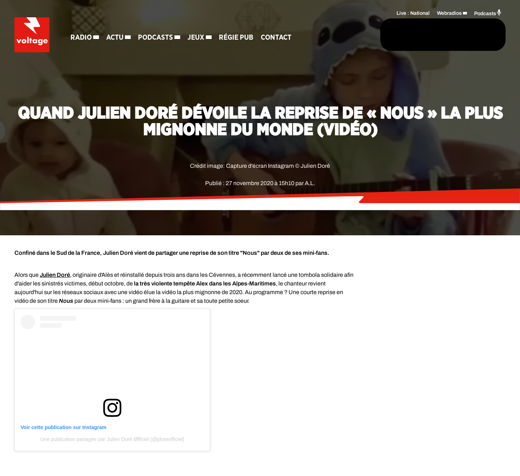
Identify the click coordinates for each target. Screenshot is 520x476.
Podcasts (156, 38)
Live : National (413, 13)
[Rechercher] (349, 35)
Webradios (449, 13)
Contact (277, 38)
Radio (82, 38)
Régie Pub (237, 38)
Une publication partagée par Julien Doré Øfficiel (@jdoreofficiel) (112, 439)
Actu (116, 38)
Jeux (196, 38)
